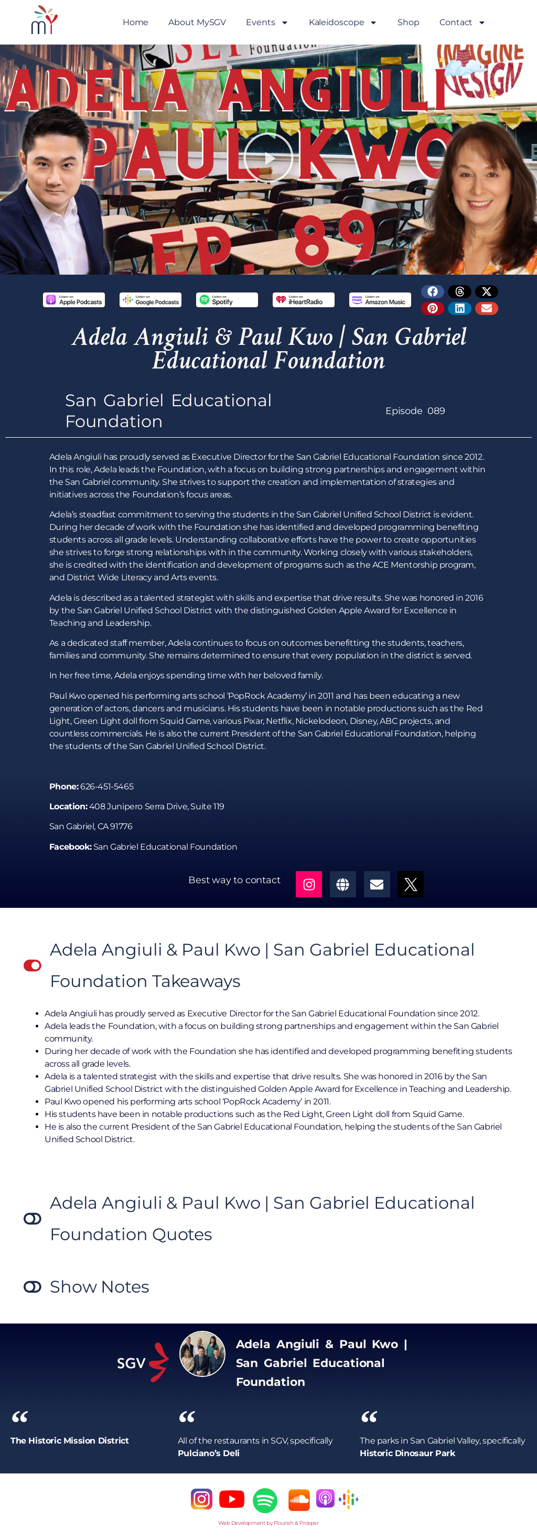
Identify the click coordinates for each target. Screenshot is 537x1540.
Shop (409, 22)
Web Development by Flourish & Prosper (268, 1523)
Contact (462, 22)
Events (267, 22)
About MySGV (197, 22)
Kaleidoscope (343, 22)
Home (136, 22)
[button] (268, 160)
